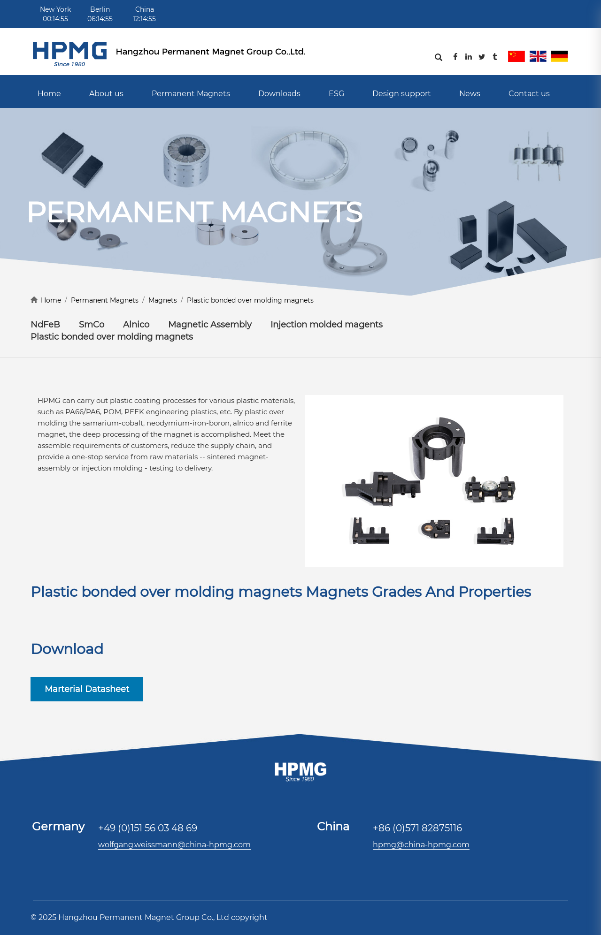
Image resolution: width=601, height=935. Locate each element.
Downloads (279, 93)
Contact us (529, 93)
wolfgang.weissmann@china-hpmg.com (174, 844)
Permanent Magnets (191, 93)
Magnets (162, 300)
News (469, 93)
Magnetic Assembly (210, 324)
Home (49, 93)
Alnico (136, 324)
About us (106, 93)
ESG (336, 93)
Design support (401, 93)
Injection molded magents (326, 324)
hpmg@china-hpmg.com (421, 844)
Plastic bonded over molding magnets (250, 300)
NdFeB (45, 324)
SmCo (91, 324)
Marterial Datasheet (87, 689)
